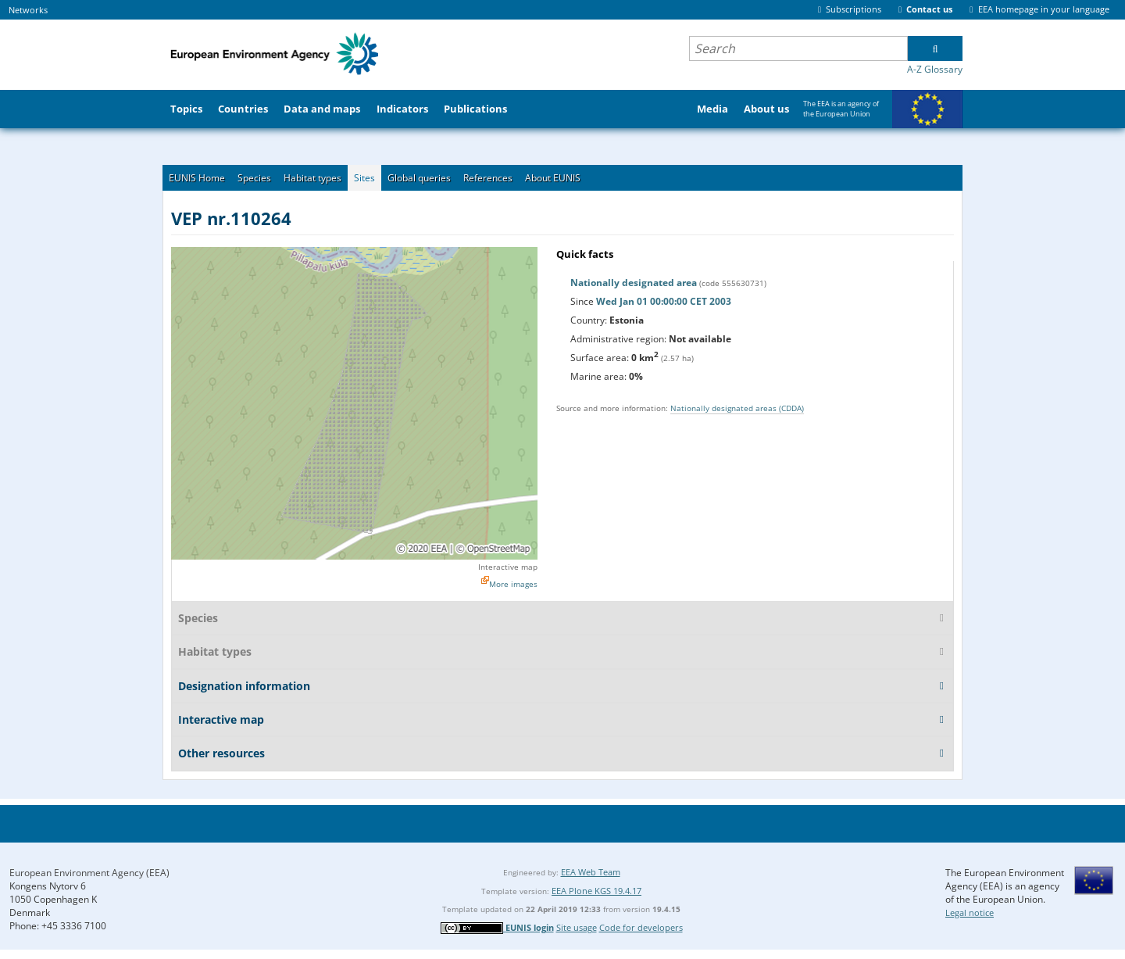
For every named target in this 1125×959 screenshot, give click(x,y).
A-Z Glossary (934, 69)
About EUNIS (552, 177)
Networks (28, 10)
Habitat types (312, 177)
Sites (364, 177)
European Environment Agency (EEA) (89, 872)
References (487, 177)
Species (254, 177)
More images (513, 583)
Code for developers (641, 927)
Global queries (419, 177)
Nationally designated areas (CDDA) (737, 408)
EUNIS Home (197, 177)
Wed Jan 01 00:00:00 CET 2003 (663, 301)
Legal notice (969, 912)
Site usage (576, 927)
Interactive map (508, 566)
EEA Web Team (590, 872)
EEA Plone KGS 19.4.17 (596, 890)
